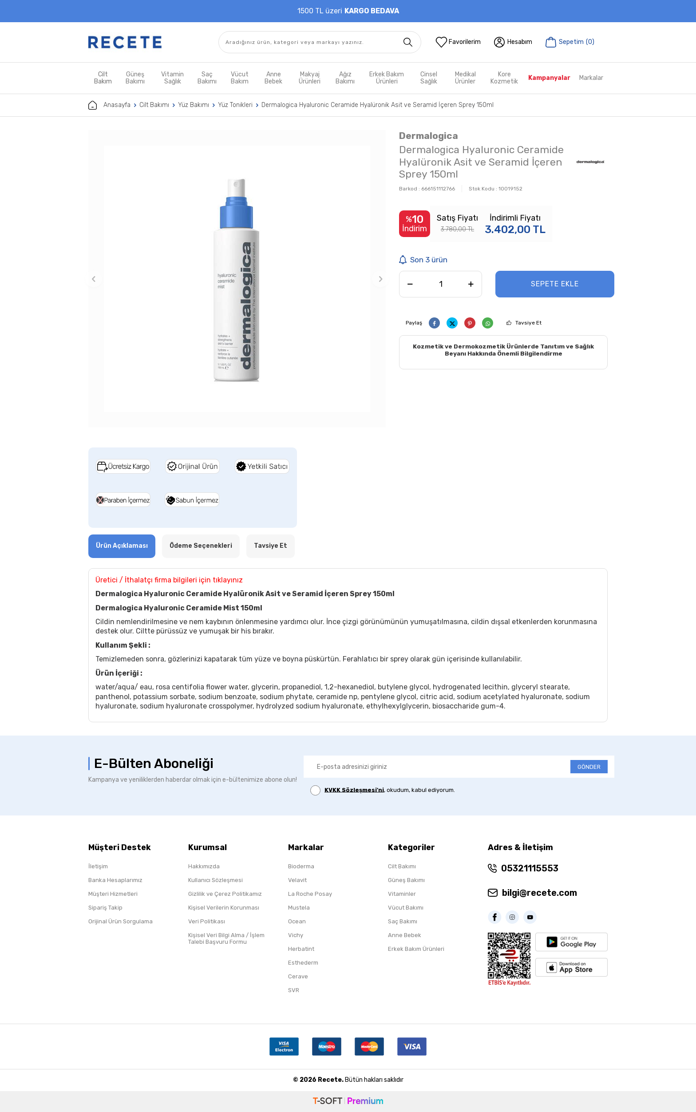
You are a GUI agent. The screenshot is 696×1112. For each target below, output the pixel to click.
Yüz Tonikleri (235, 105)
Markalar (591, 78)
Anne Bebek (273, 78)
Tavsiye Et (528, 323)
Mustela (299, 907)
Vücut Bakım (240, 78)
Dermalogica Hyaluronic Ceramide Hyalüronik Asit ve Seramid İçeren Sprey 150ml (377, 105)
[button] (93, 278)
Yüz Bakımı (193, 105)
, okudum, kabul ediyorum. (382, 790)
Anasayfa (109, 105)
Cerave (298, 976)
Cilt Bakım (103, 78)
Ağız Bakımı (345, 78)
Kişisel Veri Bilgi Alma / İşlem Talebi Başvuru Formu (226, 938)
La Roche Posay (310, 893)
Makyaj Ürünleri (309, 78)
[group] (237, 278)
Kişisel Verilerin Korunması (223, 907)
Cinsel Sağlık (428, 78)
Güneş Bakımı (135, 78)
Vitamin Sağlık (172, 78)
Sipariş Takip (105, 907)
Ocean (297, 921)
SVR (293, 990)
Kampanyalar (549, 78)
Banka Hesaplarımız (115, 880)
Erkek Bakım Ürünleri (386, 78)
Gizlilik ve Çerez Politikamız (225, 893)
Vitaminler (402, 893)
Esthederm (303, 962)
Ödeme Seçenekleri (201, 546)
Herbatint (301, 949)
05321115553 (529, 868)
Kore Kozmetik (504, 78)
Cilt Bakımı (154, 105)
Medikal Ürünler (465, 78)
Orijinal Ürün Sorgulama (120, 921)
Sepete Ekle (555, 284)
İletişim (98, 866)
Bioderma (301, 866)
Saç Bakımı (207, 78)
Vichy (295, 935)
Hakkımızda (204, 866)
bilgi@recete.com (539, 892)
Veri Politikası (206, 921)
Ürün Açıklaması (122, 546)
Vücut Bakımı (405, 907)
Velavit (297, 880)
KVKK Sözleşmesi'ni (354, 789)
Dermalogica (428, 135)
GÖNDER (589, 767)
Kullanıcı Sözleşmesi (215, 880)
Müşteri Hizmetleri (113, 893)
